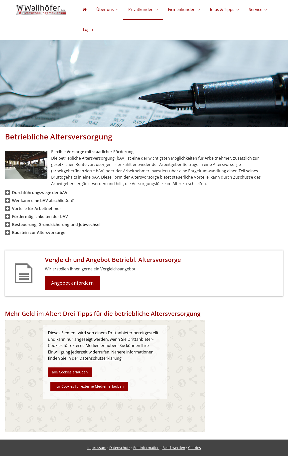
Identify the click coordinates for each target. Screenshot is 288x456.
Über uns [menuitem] (105, 9)
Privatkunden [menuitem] (140, 9)
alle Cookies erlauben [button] (70, 372)
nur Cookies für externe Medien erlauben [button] (89, 386)
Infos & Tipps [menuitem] (222, 9)
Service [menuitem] (255, 9)
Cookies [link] (194, 447)
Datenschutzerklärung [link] (100, 358)
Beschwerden (173, 447)
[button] (39, 192)
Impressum (96, 447)
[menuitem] (84, 10)
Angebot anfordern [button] (72, 283)
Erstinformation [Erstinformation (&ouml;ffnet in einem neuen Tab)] (146, 447)
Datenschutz (119, 447)
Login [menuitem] (88, 29)
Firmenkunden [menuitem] (181, 9)
